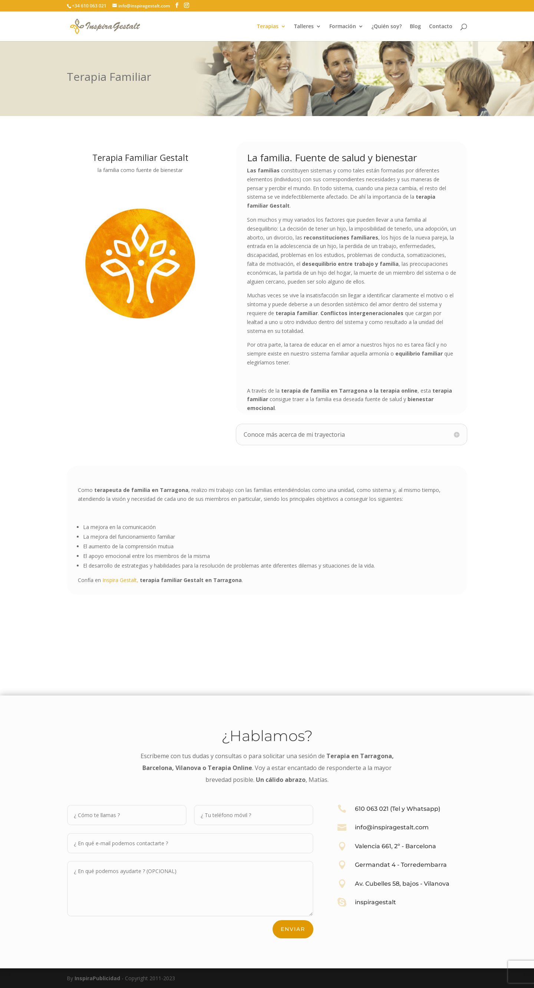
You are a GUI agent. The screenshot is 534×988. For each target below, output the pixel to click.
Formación (342, 27)
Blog (415, 27)
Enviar (293, 929)
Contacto (440, 27)
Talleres (304, 27)
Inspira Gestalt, (120, 580)
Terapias (267, 27)
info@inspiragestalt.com (392, 827)
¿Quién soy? (387, 27)
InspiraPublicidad (97, 978)
